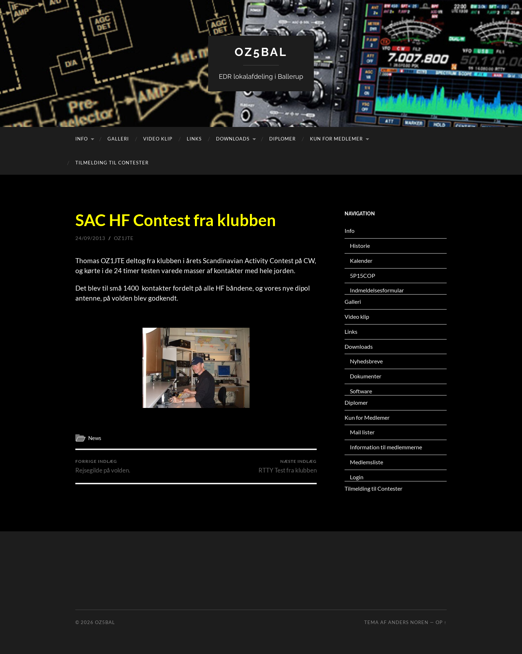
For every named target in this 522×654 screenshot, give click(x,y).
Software (361, 391)
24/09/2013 (90, 238)
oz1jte (124, 238)
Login (356, 477)
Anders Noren (408, 622)
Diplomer (282, 139)
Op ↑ (441, 622)
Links (194, 139)
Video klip (157, 139)
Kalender (361, 260)
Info (81, 139)
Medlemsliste (366, 462)
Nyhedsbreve (366, 361)
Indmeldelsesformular (377, 290)
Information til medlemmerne (386, 447)
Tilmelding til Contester (112, 162)
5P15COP (362, 275)
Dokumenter (365, 376)
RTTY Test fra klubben (288, 466)
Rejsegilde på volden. (102, 466)
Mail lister (362, 432)
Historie (360, 245)
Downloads (233, 139)
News (94, 438)
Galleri (118, 139)
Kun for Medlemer (336, 139)
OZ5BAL (261, 51)
